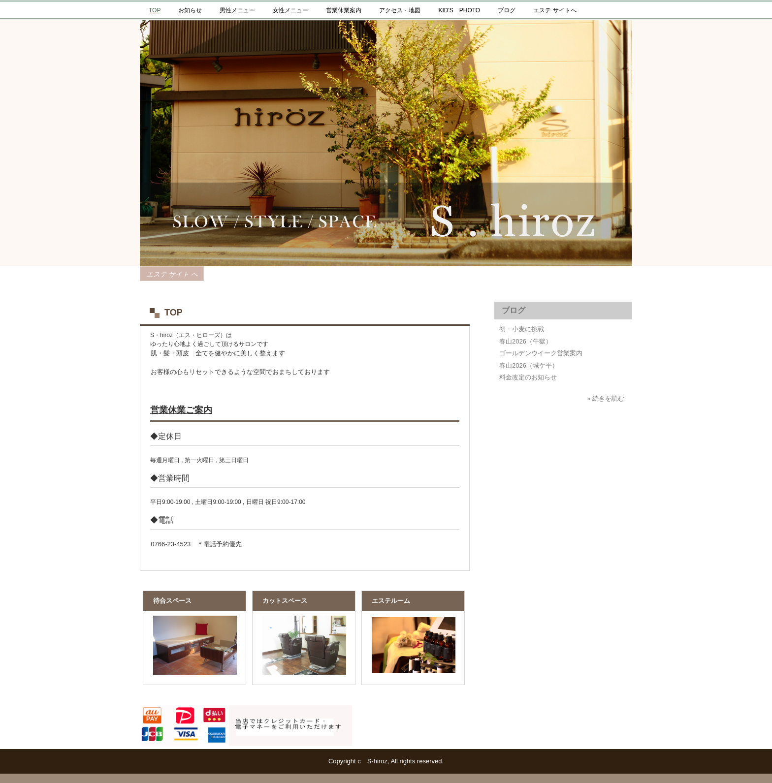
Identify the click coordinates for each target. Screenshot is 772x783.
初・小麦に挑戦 (521, 329)
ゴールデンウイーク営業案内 (540, 353)
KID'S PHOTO (459, 10)
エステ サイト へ (172, 274)
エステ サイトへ (554, 10)
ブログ (506, 10)
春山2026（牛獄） (525, 341)
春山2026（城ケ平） (528, 365)
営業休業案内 (343, 10)
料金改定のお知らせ (528, 377)
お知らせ (190, 10)
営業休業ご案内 (181, 410)
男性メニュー (237, 10)
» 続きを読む (605, 398)
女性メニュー (290, 10)
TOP (155, 10)
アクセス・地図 (399, 10)
